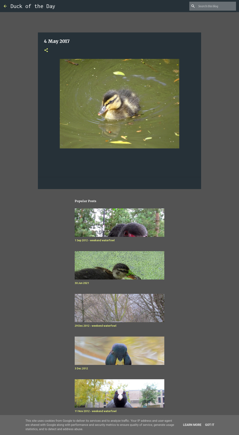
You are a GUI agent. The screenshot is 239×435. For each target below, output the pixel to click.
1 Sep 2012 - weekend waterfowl (95, 240)
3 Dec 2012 (81, 368)
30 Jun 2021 (82, 283)
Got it (209, 425)
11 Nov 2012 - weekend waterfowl (96, 411)
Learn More (192, 425)
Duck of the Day (32, 6)
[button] (46, 50)
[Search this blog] (216, 6)
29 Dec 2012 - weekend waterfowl (95, 325)
